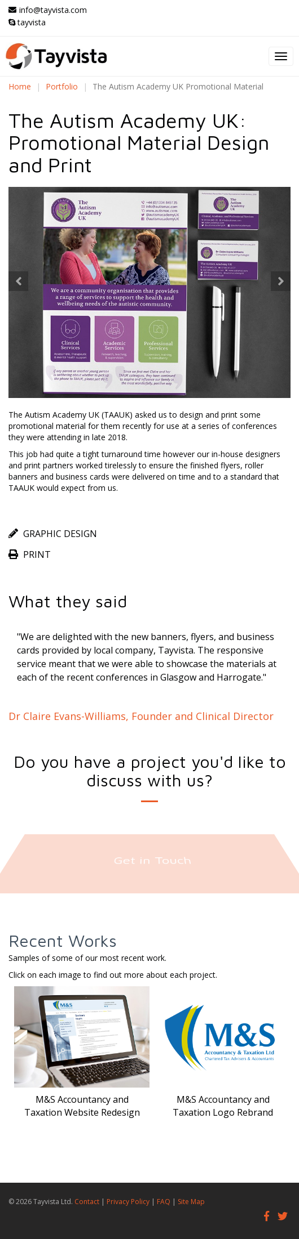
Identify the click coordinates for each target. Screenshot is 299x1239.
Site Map (191, 1201)
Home (19, 86)
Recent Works (62, 940)
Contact (86, 1201)
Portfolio (62, 86)
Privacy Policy (128, 1201)
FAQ (163, 1201)
